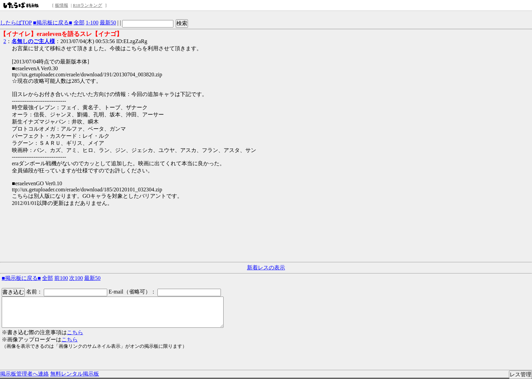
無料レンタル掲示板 (74, 374)
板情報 (61, 5)
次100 (76, 278)
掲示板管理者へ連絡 (24, 374)
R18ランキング (87, 5)
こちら (75, 332)
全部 (79, 22)
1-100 (92, 22)
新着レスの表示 (266, 267)
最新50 (108, 22)
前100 (61, 278)
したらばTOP (16, 22)
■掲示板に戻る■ (52, 22)
